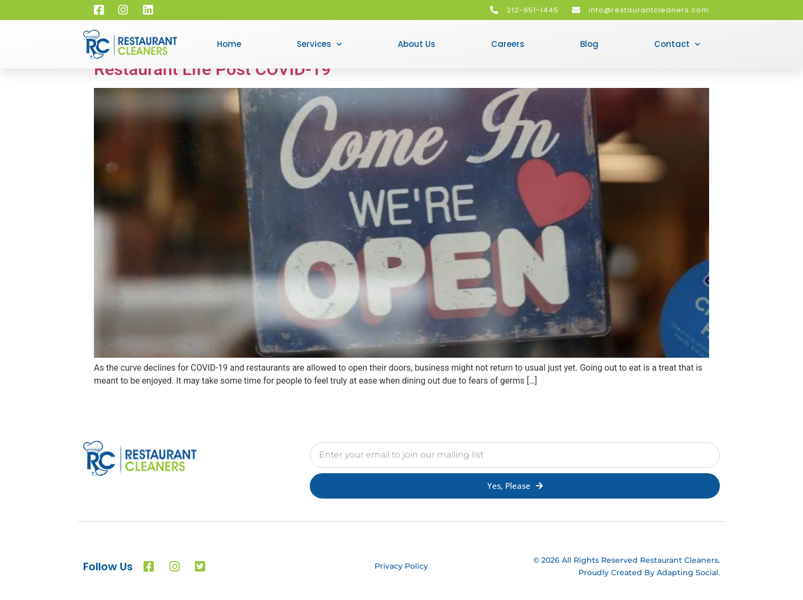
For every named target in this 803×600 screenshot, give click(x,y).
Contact (677, 44)
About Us (416, 44)
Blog (589, 44)
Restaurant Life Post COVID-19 (212, 69)
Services (319, 44)
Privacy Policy (401, 566)
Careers (508, 44)
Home (229, 44)
